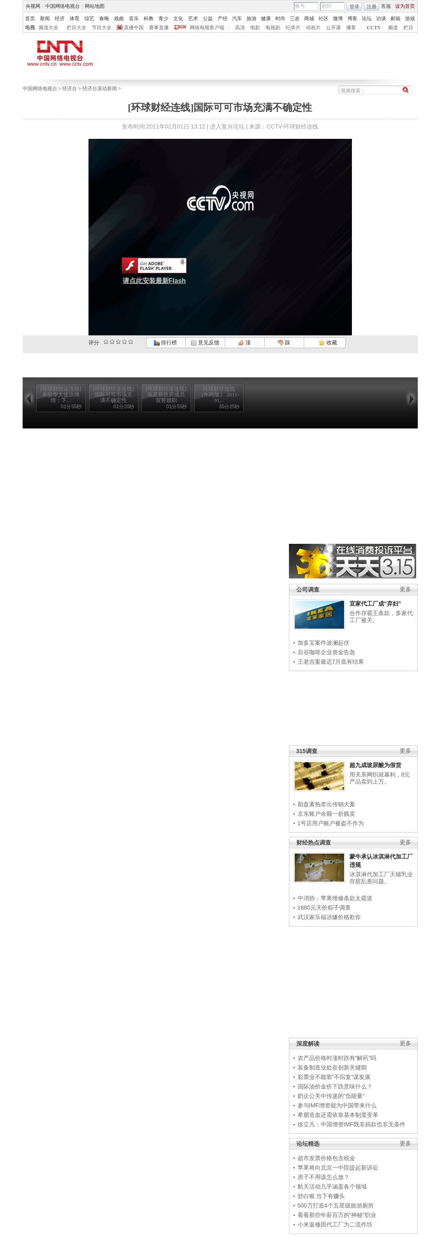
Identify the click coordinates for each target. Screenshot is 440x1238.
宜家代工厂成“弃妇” (375, 603)
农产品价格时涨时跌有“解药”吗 (337, 1058)
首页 (30, 18)
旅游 (251, 18)
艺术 (193, 18)
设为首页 (405, 6)
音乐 (134, 18)
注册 (372, 6)
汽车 (237, 18)
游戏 (410, 18)
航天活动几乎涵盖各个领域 (332, 1186)
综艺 (89, 18)
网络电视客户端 (207, 27)
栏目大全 (76, 27)
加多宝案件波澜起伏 (323, 642)
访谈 (381, 18)
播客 (351, 27)
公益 (208, 18)
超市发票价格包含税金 (326, 1158)
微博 (338, 18)
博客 (352, 18)
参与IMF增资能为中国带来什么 (337, 1105)
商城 (309, 18)
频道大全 (48, 27)
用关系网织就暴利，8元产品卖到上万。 (379, 778)
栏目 (408, 27)
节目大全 (102, 27)
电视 (30, 27)
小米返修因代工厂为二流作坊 (335, 1224)
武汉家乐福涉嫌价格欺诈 (329, 917)
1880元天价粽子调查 (324, 907)
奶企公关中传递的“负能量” (331, 1096)
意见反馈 (205, 342)
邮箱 (395, 18)
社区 (323, 18)
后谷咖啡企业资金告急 (326, 652)
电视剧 (272, 27)
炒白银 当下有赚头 (321, 1196)
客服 (386, 6)
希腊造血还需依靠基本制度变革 (338, 1115)
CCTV (374, 27)
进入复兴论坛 (227, 126)
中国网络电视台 (62, 6)
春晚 (104, 18)
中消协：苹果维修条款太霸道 (335, 898)
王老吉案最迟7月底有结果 (331, 661)
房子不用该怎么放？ (323, 1177)
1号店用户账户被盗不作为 (331, 823)
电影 (255, 27)
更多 (405, 589)
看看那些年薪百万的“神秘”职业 (337, 1215)
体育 (74, 18)
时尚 (280, 18)
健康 (266, 18)
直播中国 (134, 27)
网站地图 (95, 6)
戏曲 (119, 18)
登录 (354, 6)
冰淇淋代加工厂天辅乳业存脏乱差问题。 (381, 878)
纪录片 (293, 27)
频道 (393, 27)
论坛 (367, 18)
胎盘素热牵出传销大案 (326, 804)
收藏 (328, 342)
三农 (295, 18)
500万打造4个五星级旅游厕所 (336, 1205)
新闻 (45, 18)
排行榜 (165, 342)
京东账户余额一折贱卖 (326, 813)
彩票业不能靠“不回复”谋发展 (334, 1077)
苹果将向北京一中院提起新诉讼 (338, 1167)
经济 (60, 18)
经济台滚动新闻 (99, 88)
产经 (223, 18)
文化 (178, 18)
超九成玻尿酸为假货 (375, 765)
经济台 (69, 88)
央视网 (33, 6)
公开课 (333, 27)
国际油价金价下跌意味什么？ (335, 1086)
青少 (163, 18)
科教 (149, 18)
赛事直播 (159, 27)
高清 (240, 27)
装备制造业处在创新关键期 (332, 1067)
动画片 (313, 27)
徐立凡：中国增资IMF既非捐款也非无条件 (351, 1124)
